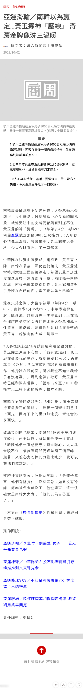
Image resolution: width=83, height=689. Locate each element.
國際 (6, 7)
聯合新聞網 (33, 512)
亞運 (15, 235)
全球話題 (19, 7)
